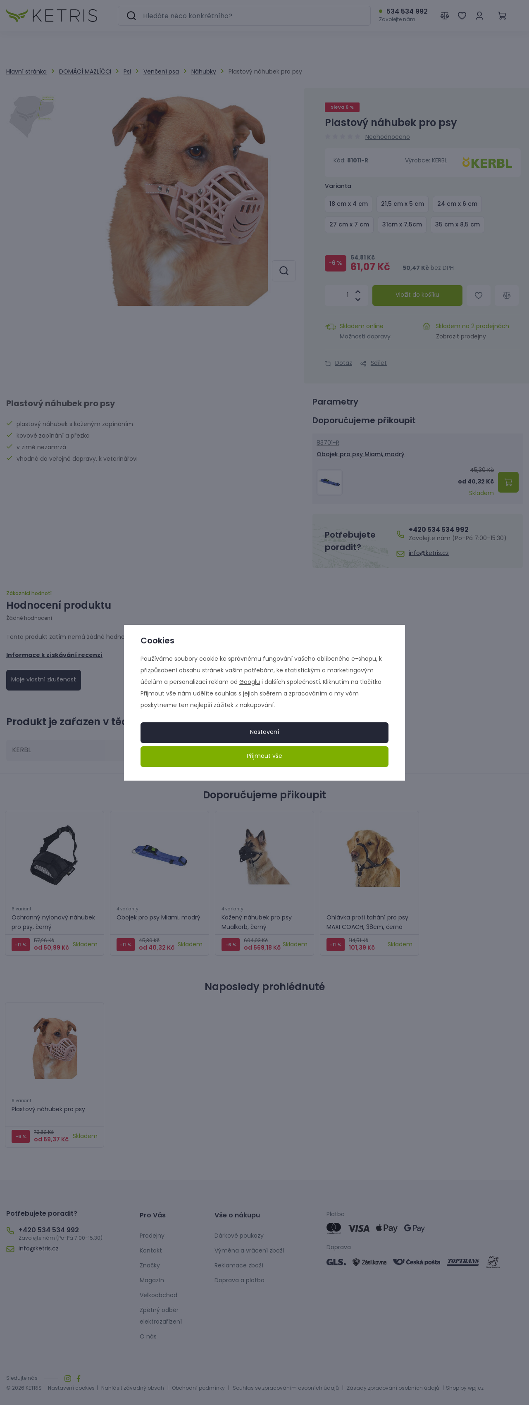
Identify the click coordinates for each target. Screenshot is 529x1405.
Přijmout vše (264, 756)
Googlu (249, 682)
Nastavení (264, 732)
